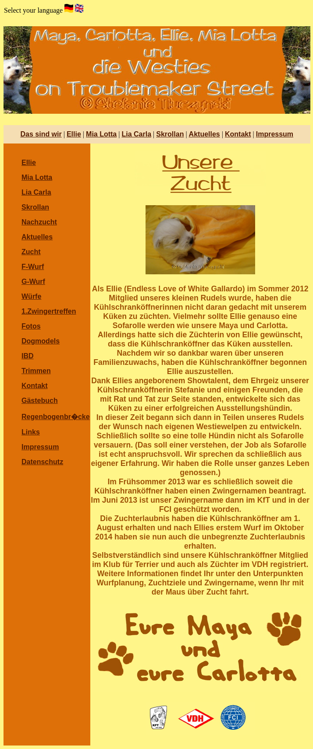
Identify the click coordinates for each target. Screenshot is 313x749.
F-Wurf (32, 266)
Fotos (31, 326)
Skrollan (170, 134)
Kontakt (238, 134)
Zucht (31, 252)
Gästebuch (39, 400)
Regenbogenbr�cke (55, 416)
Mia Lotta (101, 134)
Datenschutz (42, 462)
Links (30, 432)
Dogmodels (40, 341)
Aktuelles (204, 134)
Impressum (274, 134)
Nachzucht (39, 222)
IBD (27, 356)
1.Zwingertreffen (48, 311)
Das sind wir (40, 134)
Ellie (74, 134)
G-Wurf (33, 281)
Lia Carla (136, 134)
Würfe (31, 296)
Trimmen (36, 370)
